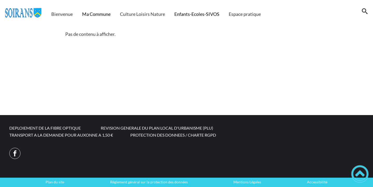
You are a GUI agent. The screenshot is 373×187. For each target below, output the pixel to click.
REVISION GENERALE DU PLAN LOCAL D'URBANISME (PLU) (157, 127)
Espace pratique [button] (245, 14)
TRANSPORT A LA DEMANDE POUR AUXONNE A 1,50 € (61, 134)
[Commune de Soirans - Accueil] (23, 13)
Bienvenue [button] (62, 14)
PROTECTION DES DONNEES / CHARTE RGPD (173, 134)
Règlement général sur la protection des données (149, 182)
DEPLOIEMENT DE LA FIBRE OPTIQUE (45, 127)
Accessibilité (317, 182)
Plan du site (55, 182)
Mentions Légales (247, 182)
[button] (364, 13)
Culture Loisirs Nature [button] (142, 14)
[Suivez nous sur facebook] (14, 153)
